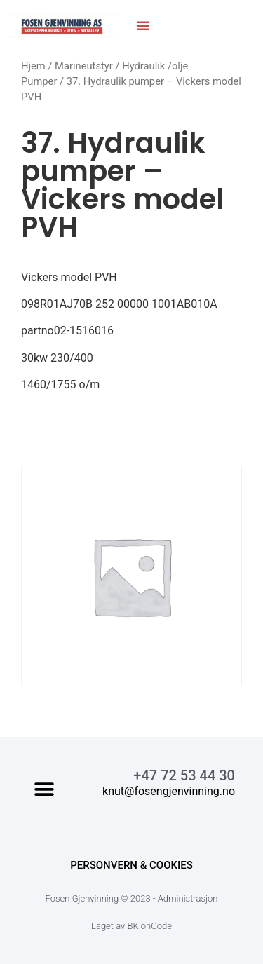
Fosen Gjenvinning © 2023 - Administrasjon (132, 898)
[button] (143, 25)
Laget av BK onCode (131, 926)
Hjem (33, 66)
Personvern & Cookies (131, 865)
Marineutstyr (84, 66)
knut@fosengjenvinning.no (168, 791)
